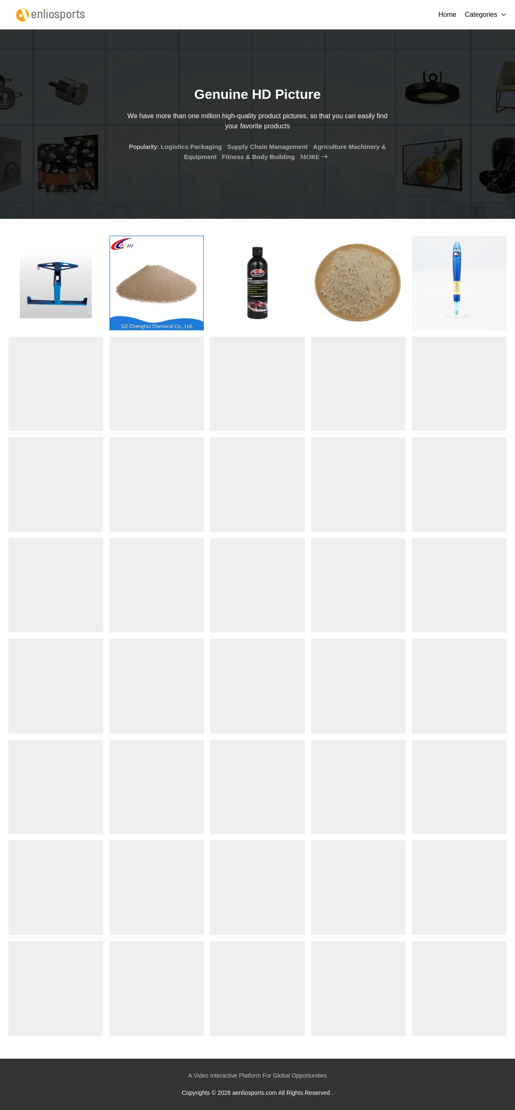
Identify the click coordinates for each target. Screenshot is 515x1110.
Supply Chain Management (267, 146)
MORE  (314, 157)
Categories (481, 14)
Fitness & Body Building (258, 156)
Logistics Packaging (191, 146)
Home (447, 14)
